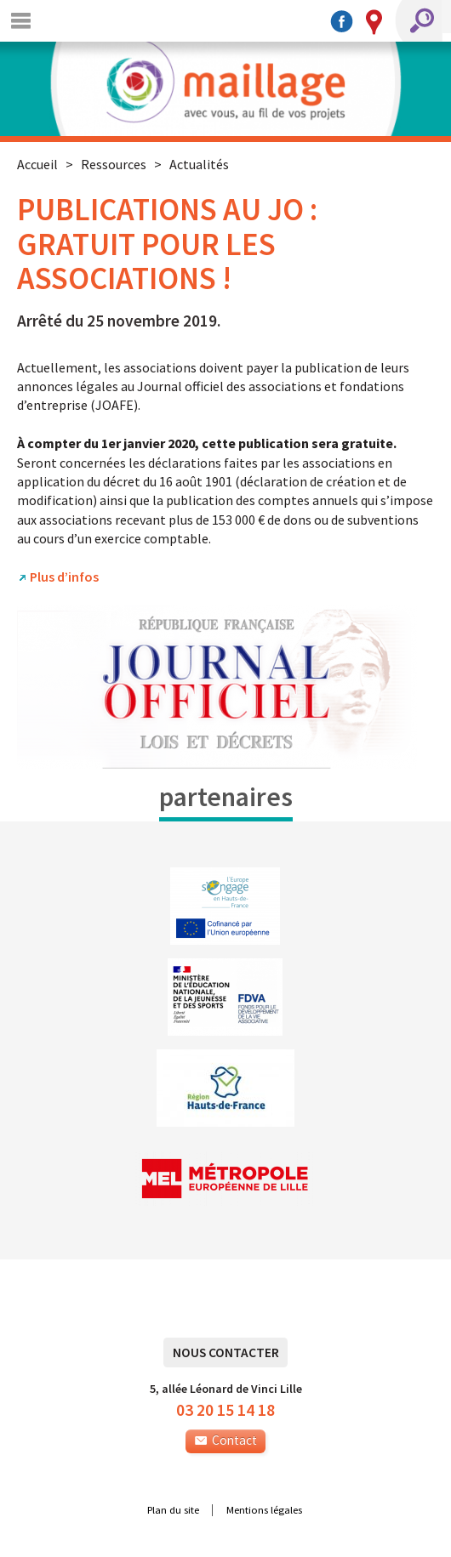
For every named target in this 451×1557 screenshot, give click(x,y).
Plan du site (173, 1510)
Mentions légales (264, 1510)
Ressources (113, 164)
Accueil (37, 164)
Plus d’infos (64, 576)
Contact (226, 1440)
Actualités (199, 164)
